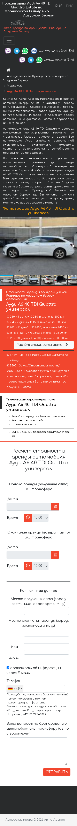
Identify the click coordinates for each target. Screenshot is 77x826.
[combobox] (15, 689)
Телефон (14, 681)
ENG (69, 6)
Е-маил (13, 658)
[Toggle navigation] (9, 40)
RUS (58, 6)
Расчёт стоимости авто (42, 345)
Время (12, 518)
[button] (73, 246)
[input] (29, 507)
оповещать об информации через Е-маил (34, 670)
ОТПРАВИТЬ (57, 772)
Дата (12, 499)
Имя (14, 647)
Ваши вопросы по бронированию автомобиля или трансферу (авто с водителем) (38, 728)
